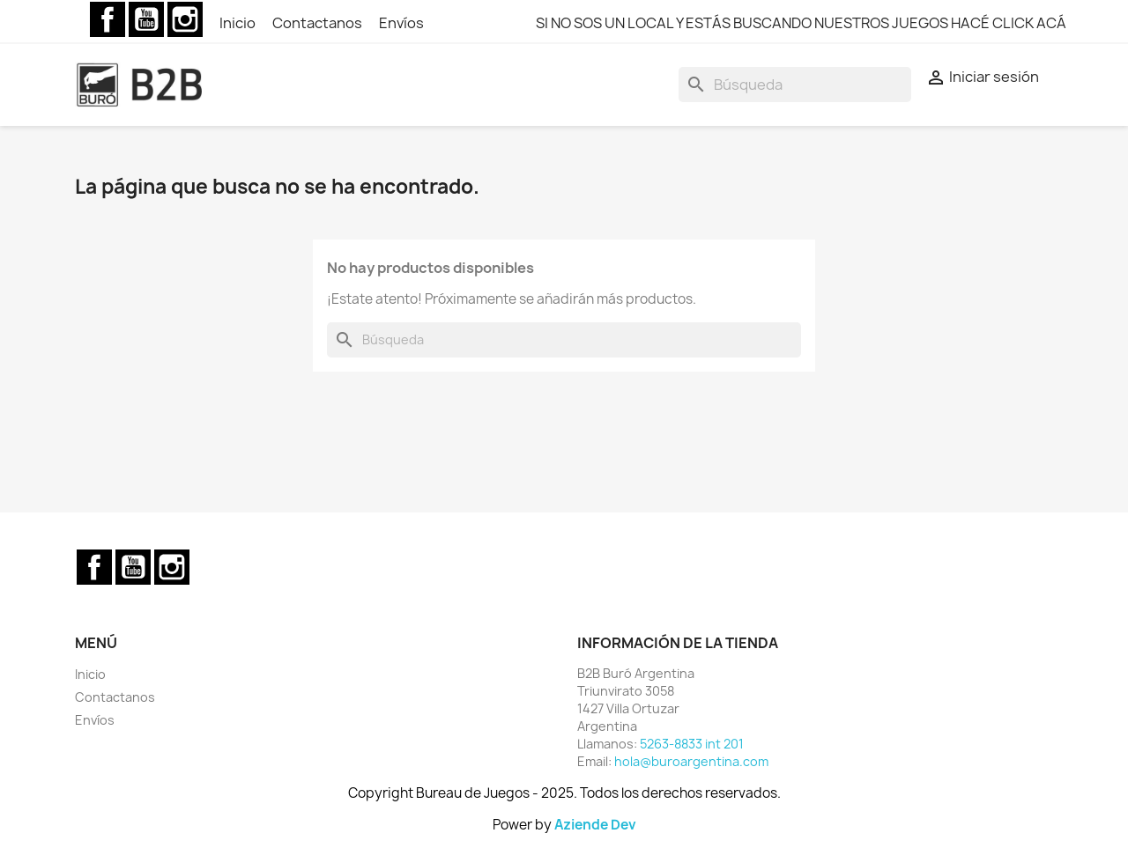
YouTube (146, 19)
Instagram (185, 19)
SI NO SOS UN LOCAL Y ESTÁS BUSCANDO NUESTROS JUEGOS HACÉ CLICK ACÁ (801, 23)
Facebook (107, 19)
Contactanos (318, 23)
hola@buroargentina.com (691, 761)
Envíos (401, 23)
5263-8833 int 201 (692, 743)
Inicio (238, 23)
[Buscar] (795, 84)
